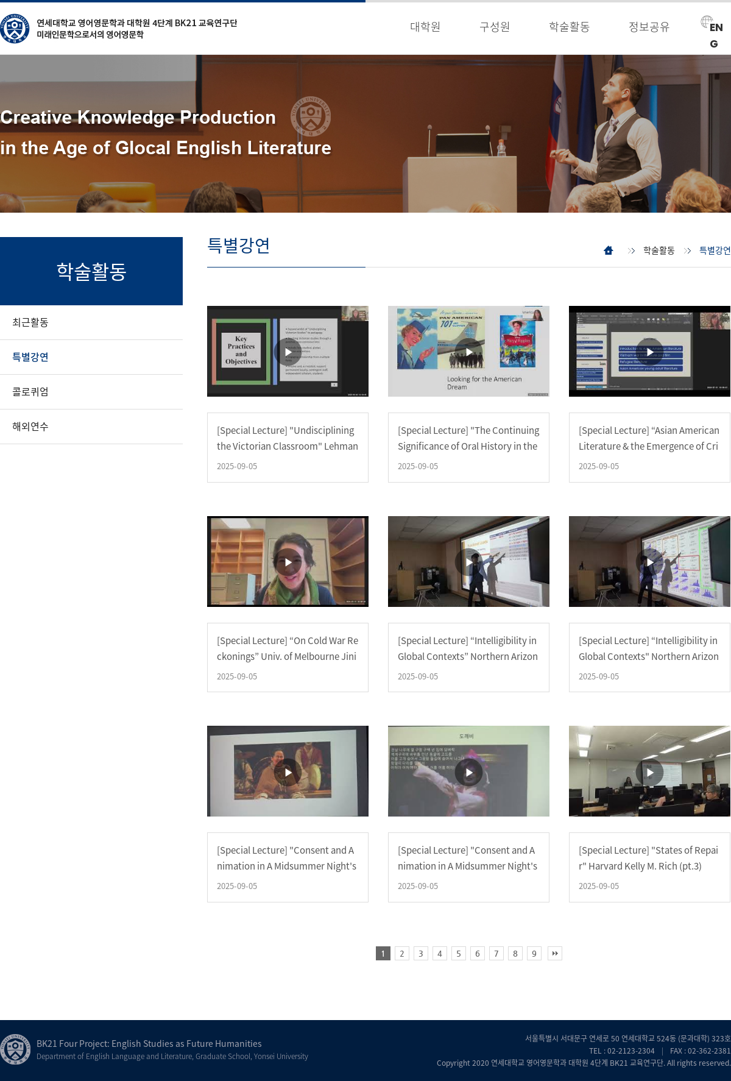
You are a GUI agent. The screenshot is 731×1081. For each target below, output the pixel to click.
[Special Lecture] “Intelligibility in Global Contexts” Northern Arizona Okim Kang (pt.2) (468, 656)
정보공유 (649, 26)
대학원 (425, 26)
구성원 (494, 26)
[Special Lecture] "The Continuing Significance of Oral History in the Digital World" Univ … (468, 446)
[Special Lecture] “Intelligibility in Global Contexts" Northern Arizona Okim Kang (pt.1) (649, 656)
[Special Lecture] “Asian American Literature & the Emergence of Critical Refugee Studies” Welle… (649, 446)
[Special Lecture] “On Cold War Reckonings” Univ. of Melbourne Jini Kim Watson (287, 656)
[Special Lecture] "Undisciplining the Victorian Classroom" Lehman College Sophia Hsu (287, 446)
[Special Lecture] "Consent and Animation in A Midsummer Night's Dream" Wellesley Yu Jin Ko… (286, 865)
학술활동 (569, 26)
